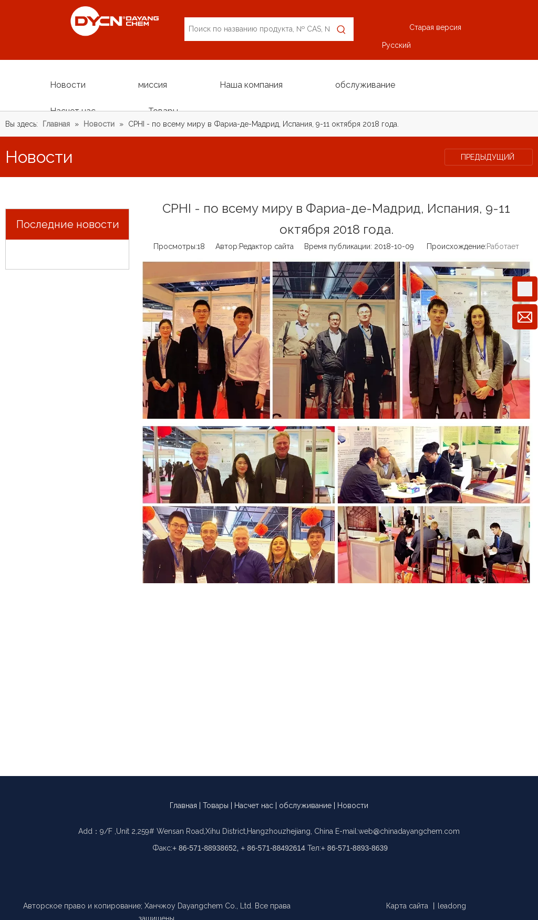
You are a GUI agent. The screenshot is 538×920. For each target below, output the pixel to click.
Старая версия (435, 27)
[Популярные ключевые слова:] (342, 29)
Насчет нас (253, 805)
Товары (216, 805)
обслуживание (305, 805)
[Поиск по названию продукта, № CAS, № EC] (256, 29)
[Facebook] (241, 868)
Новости (352, 805)
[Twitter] (296, 868)
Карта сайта (407, 906)
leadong (452, 906)
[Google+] (259, 868)
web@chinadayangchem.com (409, 831)
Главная (183, 805)
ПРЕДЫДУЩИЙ (488, 157)
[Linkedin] (278, 868)
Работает (503, 246)
